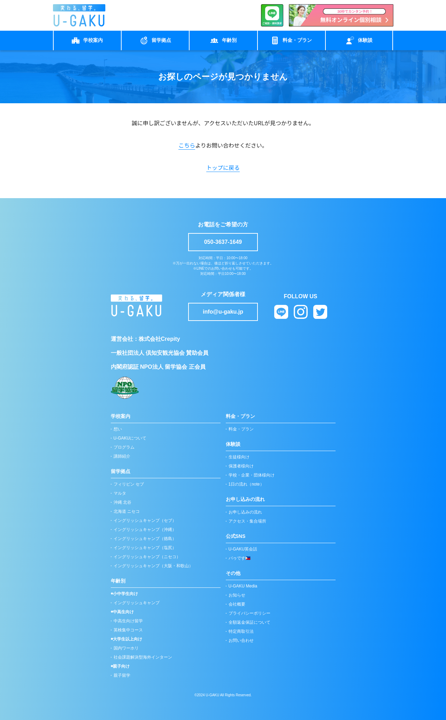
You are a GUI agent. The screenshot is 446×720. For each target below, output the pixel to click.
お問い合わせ (241, 640)
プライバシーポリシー (249, 613)
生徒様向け (239, 457)
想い (118, 429)
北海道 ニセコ (127, 511)
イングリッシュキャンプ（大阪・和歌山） (153, 565)
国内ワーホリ (126, 648)
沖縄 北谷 (122, 502)
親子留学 (122, 675)
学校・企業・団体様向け (252, 475)
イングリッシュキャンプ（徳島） (145, 538)
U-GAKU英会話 (243, 549)
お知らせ (237, 595)
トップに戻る (223, 167)
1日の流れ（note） (246, 484)
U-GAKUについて (130, 438)
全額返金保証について (249, 622)
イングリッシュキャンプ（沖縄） (145, 529)
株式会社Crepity (159, 339)
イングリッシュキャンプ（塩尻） (145, 547)
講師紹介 (122, 456)
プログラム (124, 447)
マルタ (120, 493)
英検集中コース (128, 630)
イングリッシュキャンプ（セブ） (145, 520)
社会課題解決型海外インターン (143, 657)
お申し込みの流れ (245, 512)
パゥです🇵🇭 (240, 558)
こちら (186, 145)
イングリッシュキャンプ (137, 602)
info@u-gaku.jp (223, 312)
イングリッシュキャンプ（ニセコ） (147, 556)
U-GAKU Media (243, 586)
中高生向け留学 (128, 620)
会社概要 (237, 604)
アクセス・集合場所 (247, 521)
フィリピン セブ (129, 484)
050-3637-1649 (223, 242)
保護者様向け (241, 466)
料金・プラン (241, 429)
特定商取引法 (241, 631)
